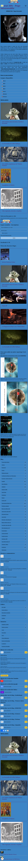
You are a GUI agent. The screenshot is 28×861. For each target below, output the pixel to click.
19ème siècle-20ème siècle (14, 511)
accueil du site (17, 62)
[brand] (2, 6)
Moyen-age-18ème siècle (14, 508)
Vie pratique (14, 632)
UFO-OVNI (14, 607)
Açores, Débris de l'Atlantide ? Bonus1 (9, 854)
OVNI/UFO (14, 487)
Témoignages (14, 550)
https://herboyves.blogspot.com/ (8, 68)
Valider (14, 238)
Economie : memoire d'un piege (14, 478)
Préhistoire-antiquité (14, 506)
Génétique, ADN (14, 539)
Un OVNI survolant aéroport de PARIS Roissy (10, 859)
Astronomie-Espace (14, 514)
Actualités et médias (14, 624)
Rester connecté (4, 233)
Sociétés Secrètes (14, 536)
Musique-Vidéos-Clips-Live (14, 522)
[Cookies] (2, 858)
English (3, 83)
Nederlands (4, 93)
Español (4, 86)
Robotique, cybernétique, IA (14, 519)
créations (14, 618)
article (5, 63)
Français (4, 80)
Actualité (14, 481)
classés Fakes (14, 492)
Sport (14, 635)
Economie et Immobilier (14, 646)
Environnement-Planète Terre (14, 503)
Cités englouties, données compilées (12, 211)
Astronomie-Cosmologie (14, 612)
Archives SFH (14, 500)
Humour (14, 497)
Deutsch (4, 91)
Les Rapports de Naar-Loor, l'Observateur (13, 326)
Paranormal (14, 467)
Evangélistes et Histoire (8, 185)
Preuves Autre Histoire (14, 462)
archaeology (14, 547)
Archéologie (14, 495)
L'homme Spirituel (14, 533)
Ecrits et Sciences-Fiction (8, 262)
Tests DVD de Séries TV (14, 541)
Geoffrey (2, 566)
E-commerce (14, 643)
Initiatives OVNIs (14, 489)
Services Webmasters (14, 638)
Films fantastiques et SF (14, 528)
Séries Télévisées (14, 484)
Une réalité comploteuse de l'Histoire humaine (12, 164)
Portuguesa (4, 96)
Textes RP (4, 306)
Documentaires (14, 530)
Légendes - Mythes (14, 544)
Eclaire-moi (3, 590)
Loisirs (14, 630)
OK (26, 652)
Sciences (14, 465)
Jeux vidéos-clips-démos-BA (14, 525)
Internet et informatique (14, 641)
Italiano (3, 88)
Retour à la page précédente (7, 75)
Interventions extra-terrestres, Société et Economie (13, 122)
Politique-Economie (14, 473)
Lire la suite (7, 561)
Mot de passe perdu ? (8, 235)
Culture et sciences (14, 627)
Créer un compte (3, 235)
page (2, 63)
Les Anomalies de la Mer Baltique (11, 143)
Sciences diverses (14, 610)
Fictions (14, 470)
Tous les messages (4, 675)
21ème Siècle (14, 517)
